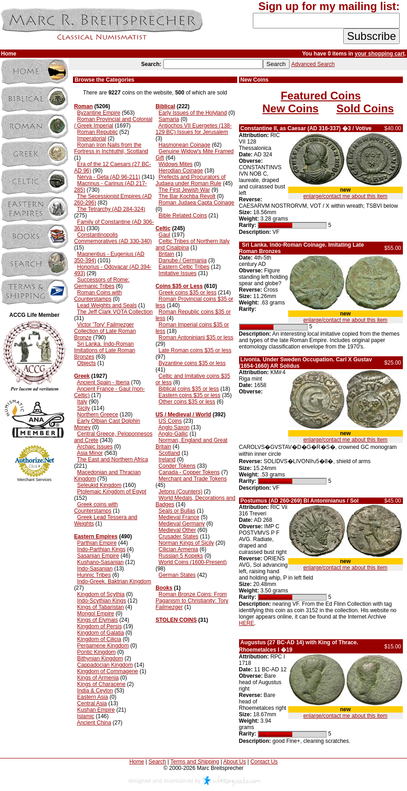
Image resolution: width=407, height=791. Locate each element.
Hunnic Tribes (94, 575)
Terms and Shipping (194, 761)
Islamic (85, 716)
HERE (246, 623)
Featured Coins (321, 95)
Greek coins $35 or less (188, 292)
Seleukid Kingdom (99, 485)
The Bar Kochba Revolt (186, 196)
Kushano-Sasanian (100, 562)
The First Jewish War (184, 190)
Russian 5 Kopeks (181, 556)
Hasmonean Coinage (185, 145)
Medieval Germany (182, 523)
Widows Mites (176, 164)
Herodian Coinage (181, 170)
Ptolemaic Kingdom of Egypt (111, 491)
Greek (81, 376)
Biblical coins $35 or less (189, 389)
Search (157, 761)
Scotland (169, 453)
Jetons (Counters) (180, 491)
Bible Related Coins (183, 215)
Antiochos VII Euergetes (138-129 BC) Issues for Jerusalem (194, 128)
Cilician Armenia (178, 549)
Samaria (169, 119)
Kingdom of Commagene (107, 671)
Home (136, 761)
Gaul (164, 235)
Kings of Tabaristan (100, 607)
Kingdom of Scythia (100, 594)
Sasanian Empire (98, 556)
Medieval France (179, 517)
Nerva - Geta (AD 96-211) (108, 177)
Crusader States (179, 536)
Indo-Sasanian (94, 568)
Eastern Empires (95, 536)
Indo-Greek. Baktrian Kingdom (114, 581)
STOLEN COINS (176, 620)
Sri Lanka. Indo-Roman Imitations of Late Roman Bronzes (104, 350)
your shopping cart (380, 53)
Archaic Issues (94, 446)
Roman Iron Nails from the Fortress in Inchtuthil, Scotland (111, 148)
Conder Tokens (177, 466)
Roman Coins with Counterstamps (98, 295)
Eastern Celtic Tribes (184, 267)
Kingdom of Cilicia (99, 639)
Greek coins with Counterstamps (95, 507)
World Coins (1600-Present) (193, 562)
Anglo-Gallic (173, 434)
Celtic (163, 228)
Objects (86, 363)
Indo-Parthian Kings (101, 549)
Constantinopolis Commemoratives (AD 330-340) (112, 238)
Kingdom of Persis (99, 626)
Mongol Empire (95, 613)
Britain (166, 254)
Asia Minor (90, 453)
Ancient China (94, 722)
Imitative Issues (178, 273)
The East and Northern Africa (112, 459)
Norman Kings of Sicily (186, 543)
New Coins (290, 108)
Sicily (83, 408)
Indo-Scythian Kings (101, 600)
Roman (83, 106)
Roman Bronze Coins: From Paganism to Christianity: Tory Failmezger (192, 600)
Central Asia (92, 703)
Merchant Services (34, 479)
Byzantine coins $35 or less (192, 363)
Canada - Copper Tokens (189, 472)
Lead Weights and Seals (107, 305)
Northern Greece (97, 414)
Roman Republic (97, 132)
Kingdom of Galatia (100, 633)
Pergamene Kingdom (103, 645)
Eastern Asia (92, 697)
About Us (234, 761)
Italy (82, 401)
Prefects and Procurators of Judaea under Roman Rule (191, 180)
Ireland (167, 459)
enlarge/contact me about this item (345, 196)
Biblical (165, 106)
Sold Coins (365, 108)
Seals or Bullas (177, 511)
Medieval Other (177, 530)
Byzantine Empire (98, 113)
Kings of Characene (101, 684)
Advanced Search (313, 64)
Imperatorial (91, 138)
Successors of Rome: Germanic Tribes (101, 283)
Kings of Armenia (98, 678)
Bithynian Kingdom (100, 658)
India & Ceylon (95, 690)
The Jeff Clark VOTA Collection (115, 312)
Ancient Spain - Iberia (103, 382)
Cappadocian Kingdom (105, 665)
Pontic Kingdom (96, 652)
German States (177, 575)
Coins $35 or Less (179, 286)
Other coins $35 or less (187, 401)
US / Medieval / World (183, 414)
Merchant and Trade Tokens (193, 479)
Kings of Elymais (97, 620)
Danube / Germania (183, 260)
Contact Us (264, 761)
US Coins (170, 421)
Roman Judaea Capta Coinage (196, 202)
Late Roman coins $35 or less (195, 350)
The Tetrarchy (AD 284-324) (111, 209)
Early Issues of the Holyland (193, 113)
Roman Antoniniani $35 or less (196, 337)
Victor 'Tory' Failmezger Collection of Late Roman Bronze (105, 331)
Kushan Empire (96, 710)
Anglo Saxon (174, 427)
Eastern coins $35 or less (190, 395)
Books (164, 588)
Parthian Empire (97, 543)
